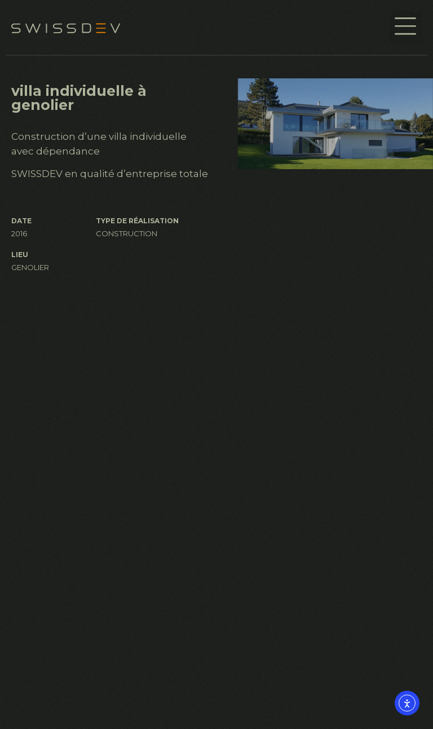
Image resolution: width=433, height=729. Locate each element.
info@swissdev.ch (57, 696)
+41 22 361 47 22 (51, 650)
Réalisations (251, 583)
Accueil (240, 522)
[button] (406, 27)
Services (248, 564)
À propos (244, 543)
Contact (241, 604)
